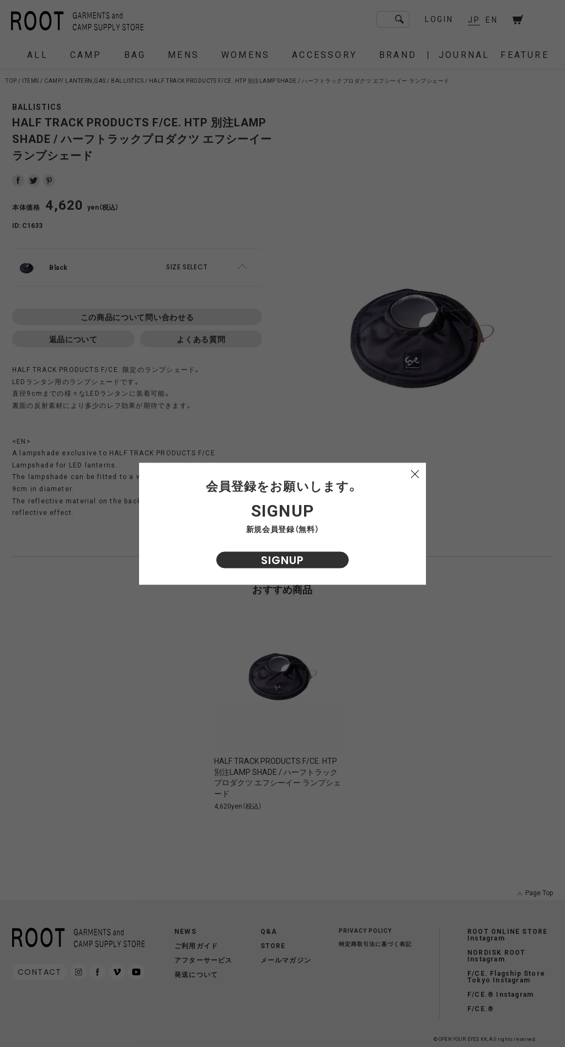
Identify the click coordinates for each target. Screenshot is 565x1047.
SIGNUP (282, 559)
